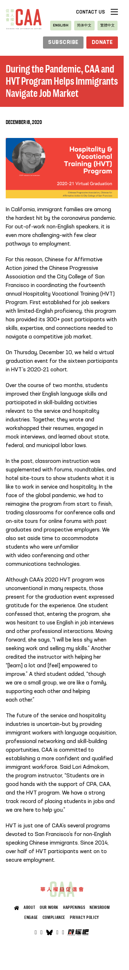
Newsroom (100, 907)
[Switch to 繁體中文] (107, 25)
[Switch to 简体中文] (84, 25)
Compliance (54, 917)
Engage (31, 917)
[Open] (63, 932)
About (29, 907)
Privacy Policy (84, 917)
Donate (102, 42)
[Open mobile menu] (114, 12)
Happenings (74, 907)
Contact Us (90, 12)
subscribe (63, 42)
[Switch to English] (60, 25)
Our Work (49, 907)
